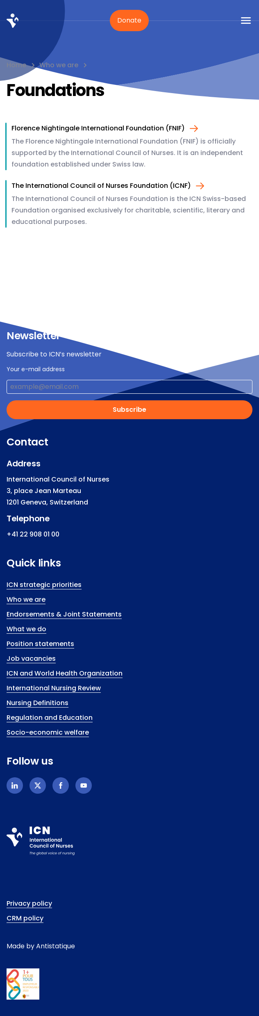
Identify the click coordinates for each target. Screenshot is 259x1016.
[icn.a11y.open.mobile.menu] (245, 20)
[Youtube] (83, 785)
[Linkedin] (15, 785)
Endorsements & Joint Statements (64, 614)
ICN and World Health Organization (65, 673)
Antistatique (55, 946)
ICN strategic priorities (44, 584)
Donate (129, 20)
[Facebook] (60, 785)
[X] (38, 785)
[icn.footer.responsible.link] (129, 984)
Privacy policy (29, 903)
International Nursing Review (54, 688)
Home (16, 65)
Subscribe (129, 409)
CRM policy (25, 918)
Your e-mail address (36, 369)
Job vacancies (31, 658)
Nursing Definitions (37, 703)
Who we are (58, 65)
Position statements (40, 643)
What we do (26, 629)
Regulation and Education (50, 717)
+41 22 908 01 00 (33, 534)
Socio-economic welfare (48, 732)
